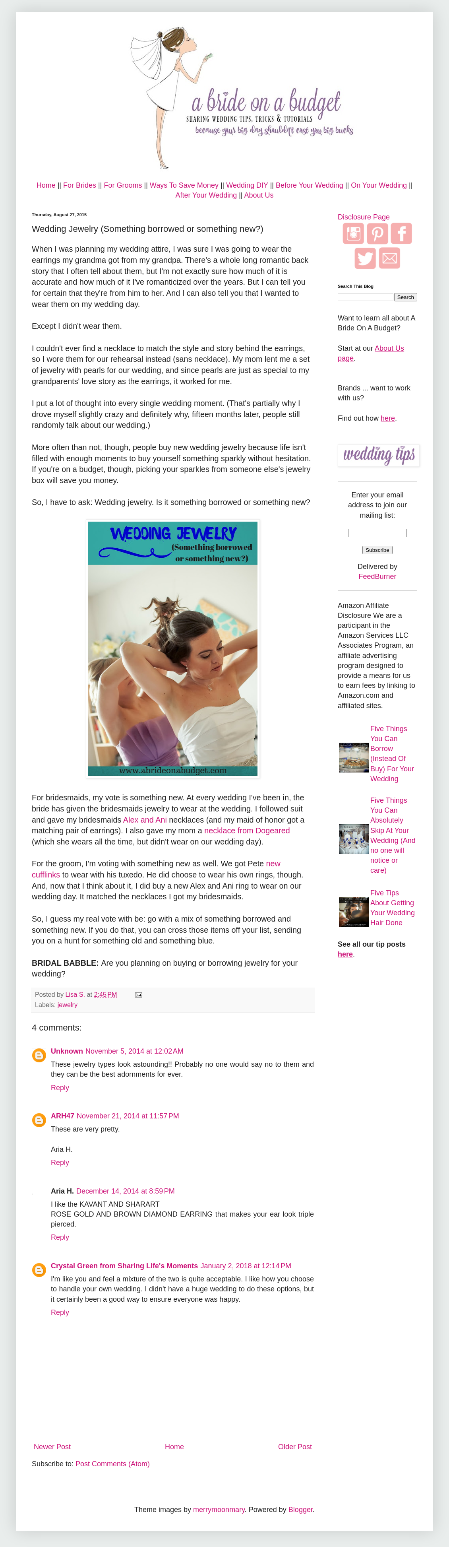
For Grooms (123, 185)
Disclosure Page (364, 217)
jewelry (67, 1004)
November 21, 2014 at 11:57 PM (128, 1116)
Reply (60, 1088)
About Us (259, 195)
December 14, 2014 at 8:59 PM (125, 1191)
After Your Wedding (206, 195)
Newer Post (52, 1447)
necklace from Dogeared (247, 830)
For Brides (79, 185)
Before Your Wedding (309, 185)
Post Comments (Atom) (112, 1464)
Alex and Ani (145, 819)
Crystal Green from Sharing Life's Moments (124, 1266)
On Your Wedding (379, 185)
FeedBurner (377, 576)
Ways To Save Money (184, 185)
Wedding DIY (247, 185)
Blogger (300, 1510)
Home (46, 185)
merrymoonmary (219, 1510)
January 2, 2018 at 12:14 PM (245, 1266)
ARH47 (62, 1116)
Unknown (67, 1051)
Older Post (295, 1447)
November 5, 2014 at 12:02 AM (134, 1051)
